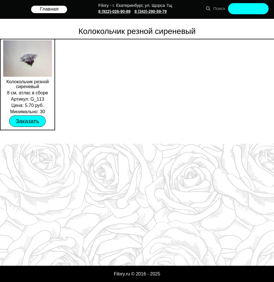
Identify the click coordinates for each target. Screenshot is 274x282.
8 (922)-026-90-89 (114, 11)
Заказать (27, 121)
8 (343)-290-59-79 (150, 11)
